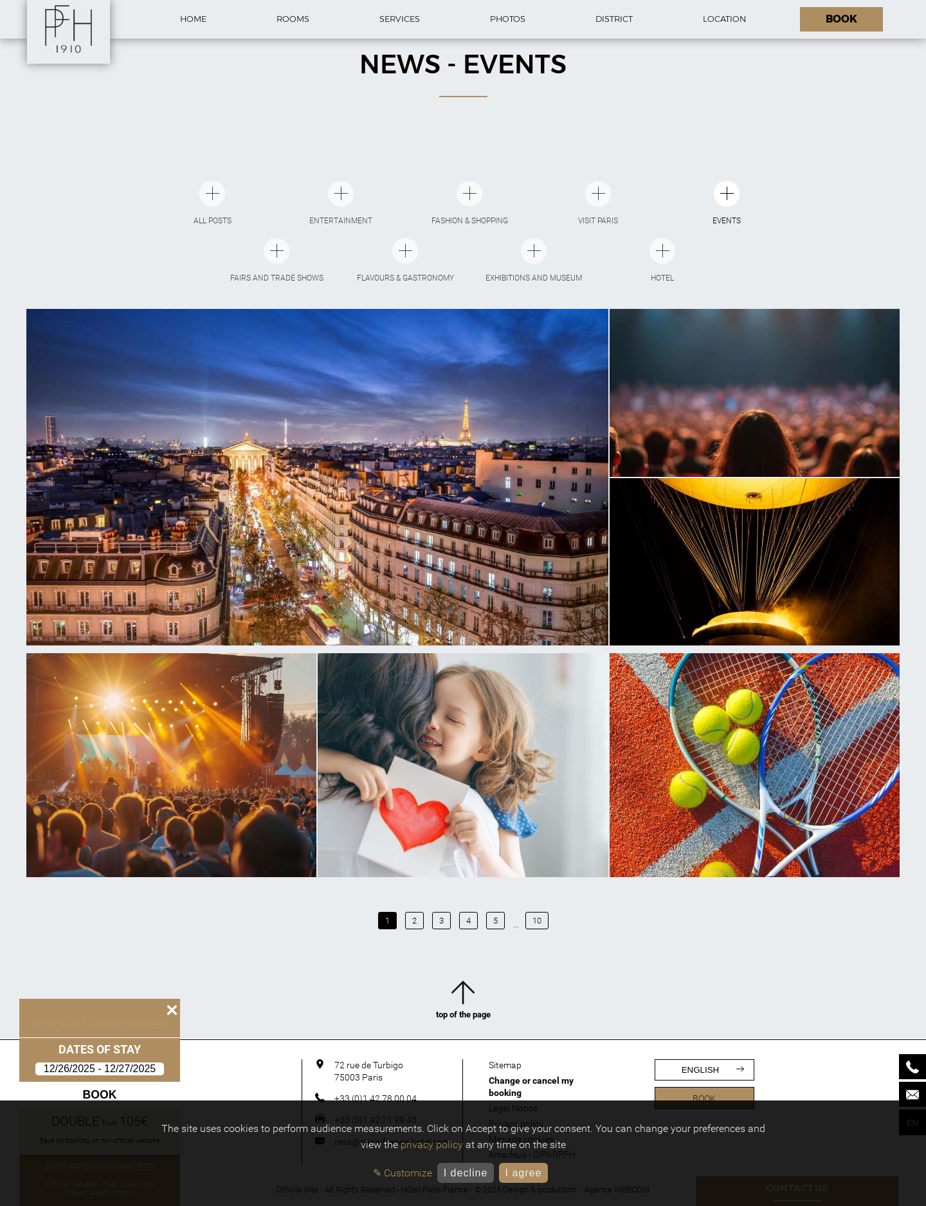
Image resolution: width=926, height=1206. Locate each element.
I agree (523, 1172)
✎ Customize (402, 1173)
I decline (466, 1172)
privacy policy (432, 1144)
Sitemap (505, 1065)
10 (536, 920)
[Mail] (912, 1094)
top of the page (463, 1001)
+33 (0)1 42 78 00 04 (375, 1098)
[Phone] (912, 1066)
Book (100, 1094)
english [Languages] (713, 1070)
